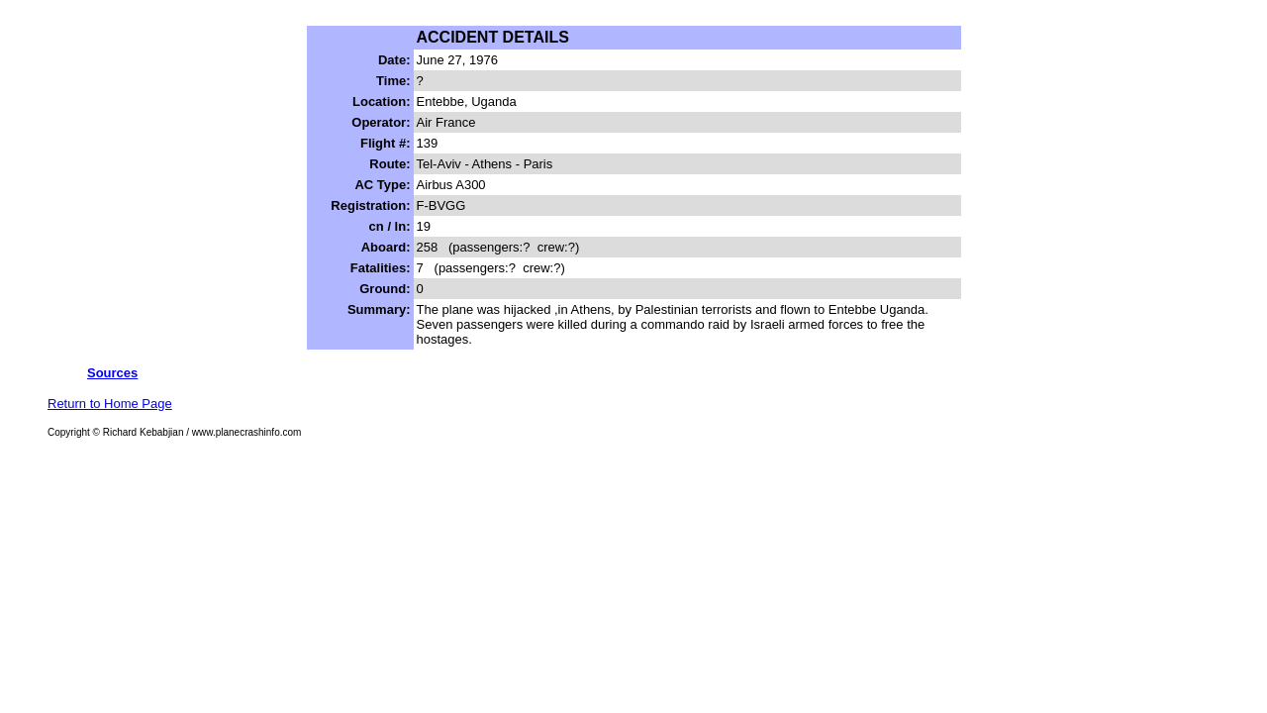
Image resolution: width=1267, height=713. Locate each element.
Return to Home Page (110, 403)
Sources (112, 372)
